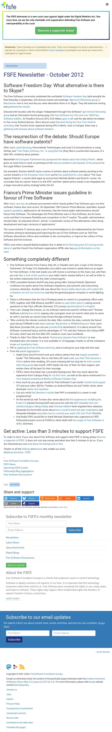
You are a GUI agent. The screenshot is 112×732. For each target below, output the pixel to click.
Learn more (12, 598)
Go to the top (103, 652)
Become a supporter (16, 565)
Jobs (8, 694)
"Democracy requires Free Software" (69, 337)
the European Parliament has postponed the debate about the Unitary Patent (55, 159)
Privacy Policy (13, 704)
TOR (65, 330)
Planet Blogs (12, 552)
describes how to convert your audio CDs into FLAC (64, 413)
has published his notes (70, 174)
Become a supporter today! (56, 30)
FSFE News (10, 464)
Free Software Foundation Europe (21, 460)
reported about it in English (80, 306)
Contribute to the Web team (19, 722)
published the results (19, 106)
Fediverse (13, 498)
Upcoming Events (15, 547)
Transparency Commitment (19, 708)
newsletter (14, 484)
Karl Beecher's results (43, 392)
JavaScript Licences (16, 713)
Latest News (12, 542)
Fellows (26, 449)
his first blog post (75, 244)
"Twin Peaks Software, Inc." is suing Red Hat (39, 151)
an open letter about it (73, 303)
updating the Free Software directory (36, 347)
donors (38, 449)
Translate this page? (16, 727)
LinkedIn (86, 498)
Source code (12, 718)
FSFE (28, 452)
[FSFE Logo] (9, 5)
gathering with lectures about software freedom (28, 129)
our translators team (27, 344)
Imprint (9, 699)
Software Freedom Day (74, 96)
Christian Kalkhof (62, 406)
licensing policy (21, 685)
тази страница (56, 50)
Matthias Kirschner (14, 452)
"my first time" (59, 375)
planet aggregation (29, 351)
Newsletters (12, 537)
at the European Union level (36, 174)
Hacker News (50, 498)
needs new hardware (37, 389)
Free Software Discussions (18, 474)
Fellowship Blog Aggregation (19, 471)
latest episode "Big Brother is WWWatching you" (65, 323)
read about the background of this (45, 444)
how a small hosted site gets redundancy (76, 409)
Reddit (68, 498)
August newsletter (89, 354)
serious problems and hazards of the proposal (77, 163)
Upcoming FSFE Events (16, 467)
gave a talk (68, 118)
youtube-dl (54, 327)
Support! (31, 503)
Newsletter (12, 65)
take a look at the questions (33, 275)
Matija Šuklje (41, 406)
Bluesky (32, 498)
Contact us (11, 689)
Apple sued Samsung (20, 147)
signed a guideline (13, 210)
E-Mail (13, 503)
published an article (30, 313)
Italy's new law (17, 203)
